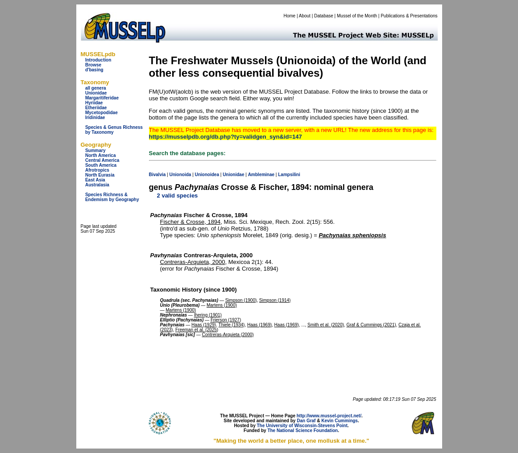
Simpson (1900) (241, 300)
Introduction (98, 60)
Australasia (97, 184)
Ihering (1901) (208, 315)
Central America (102, 160)
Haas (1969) (259, 324)
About (305, 15)
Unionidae (96, 93)
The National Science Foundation (302, 430)
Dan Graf (306, 420)
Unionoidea (207, 174)
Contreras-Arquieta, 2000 (192, 262)
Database (323, 15)
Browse (93, 64)
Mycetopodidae (101, 112)
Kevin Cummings (339, 420)
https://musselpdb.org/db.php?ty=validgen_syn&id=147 (225, 136)
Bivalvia (157, 174)
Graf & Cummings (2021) (371, 324)
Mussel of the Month (357, 15)
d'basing (94, 69)
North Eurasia (100, 175)
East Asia (95, 179)
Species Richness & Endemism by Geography (112, 197)
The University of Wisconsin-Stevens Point (302, 425)
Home (289, 15)
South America (100, 165)
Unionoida (180, 174)
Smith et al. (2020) (325, 324)
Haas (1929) (203, 324)
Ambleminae (261, 174)
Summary (95, 150)
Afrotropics (97, 170)
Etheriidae (96, 107)
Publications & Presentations (409, 15)
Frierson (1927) (226, 319)
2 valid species (177, 195)
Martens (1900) (222, 305)
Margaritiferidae (102, 97)
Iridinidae (95, 117)
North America (100, 155)
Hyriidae (94, 102)
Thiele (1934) (232, 324)
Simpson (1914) (275, 300)
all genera (95, 88)
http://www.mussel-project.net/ (329, 415)
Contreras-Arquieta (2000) (227, 334)
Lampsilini (289, 174)
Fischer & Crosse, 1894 (190, 221)
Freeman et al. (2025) (196, 329)
